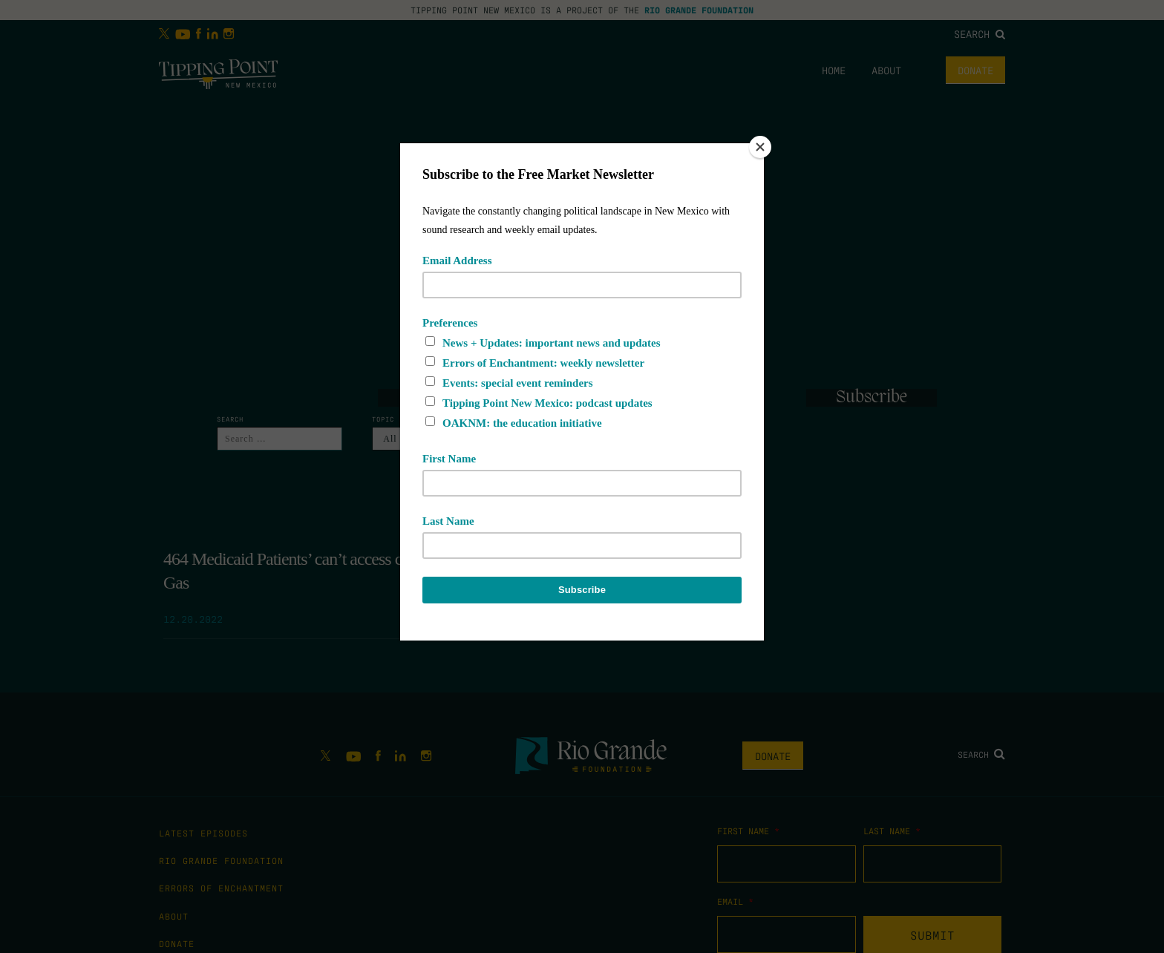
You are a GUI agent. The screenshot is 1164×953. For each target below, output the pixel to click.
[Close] (760, 147)
